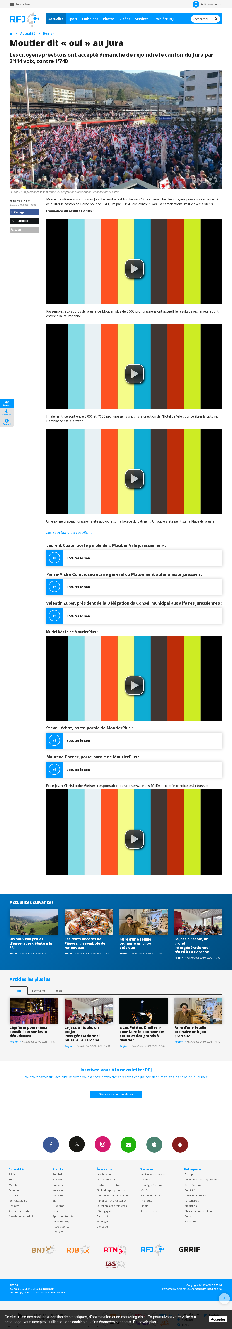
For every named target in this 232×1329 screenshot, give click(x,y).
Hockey (57, 1179)
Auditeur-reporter (207, 4)
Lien (16, 229)
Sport (72, 19)
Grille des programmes (111, 1190)
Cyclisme (58, 1195)
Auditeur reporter (20, 1210)
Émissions (90, 19)
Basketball (59, 1184)
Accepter (218, 1319)
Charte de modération (198, 1210)
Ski (54, 1200)
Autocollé (102, 1216)
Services (142, 19)
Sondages (102, 1221)
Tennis (56, 1210)
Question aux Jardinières (112, 1205)
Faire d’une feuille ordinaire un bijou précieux (135, 943)
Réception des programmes (202, 1179)
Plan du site (58, 1292)
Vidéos (124, 19)
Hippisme (58, 1205)
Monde (13, 1184)
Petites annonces (151, 1195)
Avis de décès (149, 1210)
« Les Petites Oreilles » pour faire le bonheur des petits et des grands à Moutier (142, 1034)
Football (58, 1174)
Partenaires (192, 1200)
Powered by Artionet (174, 1288)
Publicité (190, 1190)
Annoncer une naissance (112, 1200)
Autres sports (61, 1226)
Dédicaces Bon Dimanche (112, 1195)
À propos (190, 1174)
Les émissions (105, 1174)
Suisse (12, 1179)
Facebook (51, 1144)
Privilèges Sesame (151, 1184)
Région (48, 33)
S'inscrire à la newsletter (116, 1094)
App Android (180, 1144)
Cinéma (145, 1179)
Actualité (56, 19)
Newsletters (128, 1144)
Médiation (191, 1205)
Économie (15, 1190)
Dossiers (14, 1205)
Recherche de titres (109, 1184)
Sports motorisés (63, 1216)
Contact (189, 1216)
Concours (102, 1226)
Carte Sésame (193, 1184)
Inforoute (146, 1200)
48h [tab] (19, 990)
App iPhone (154, 1144)
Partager (18, 212)
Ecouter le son (68, 558)
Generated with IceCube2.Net (205, 1288)
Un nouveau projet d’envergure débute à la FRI (31, 943)
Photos (109, 19)
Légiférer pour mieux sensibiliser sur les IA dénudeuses (28, 1031)
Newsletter (191, 1221)
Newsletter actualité (21, 1216)
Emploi (145, 1205)
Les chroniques (106, 1179)
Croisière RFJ (163, 19)
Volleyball (58, 1190)
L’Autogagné (104, 1210)
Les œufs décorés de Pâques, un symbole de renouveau (85, 943)
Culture (13, 1195)
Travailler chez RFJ (195, 1195)
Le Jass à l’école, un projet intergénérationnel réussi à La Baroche (192, 945)
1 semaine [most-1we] (38, 990)
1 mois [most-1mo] (58, 990)
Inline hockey (61, 1221)
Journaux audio (18, 1200)
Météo (145, 1190)
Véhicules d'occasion (153, 1174)
